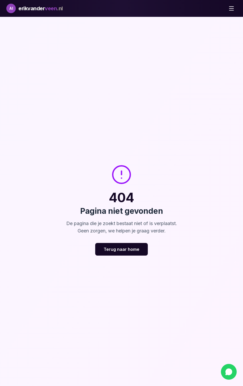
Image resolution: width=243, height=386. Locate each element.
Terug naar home (121, 249)
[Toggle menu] (231, 8)
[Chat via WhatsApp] (229, 372)
